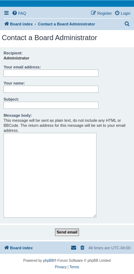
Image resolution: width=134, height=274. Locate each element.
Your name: (14, 83)
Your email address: (22, 67)
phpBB (48, 261)
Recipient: (13, 53)
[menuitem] (19, 13)
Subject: (11, 99)
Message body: (18, 115)
